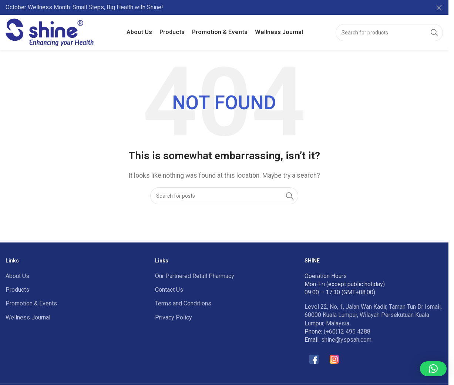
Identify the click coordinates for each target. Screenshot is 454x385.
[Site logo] (50, 32)
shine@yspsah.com (346, 339)
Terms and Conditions (183, 303)
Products (17, 289)
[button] (433, 368)
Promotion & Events (31, 303)
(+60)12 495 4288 (347, 331)
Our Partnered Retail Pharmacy (194, 275)
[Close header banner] (439, 7)
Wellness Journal (28, 317)
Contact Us (169, 289)
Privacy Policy (173, 317)
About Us (17, 275)
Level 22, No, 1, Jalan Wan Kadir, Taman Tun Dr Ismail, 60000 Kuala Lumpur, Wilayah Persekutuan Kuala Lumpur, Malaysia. (373, 315)
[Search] (389, 32)
